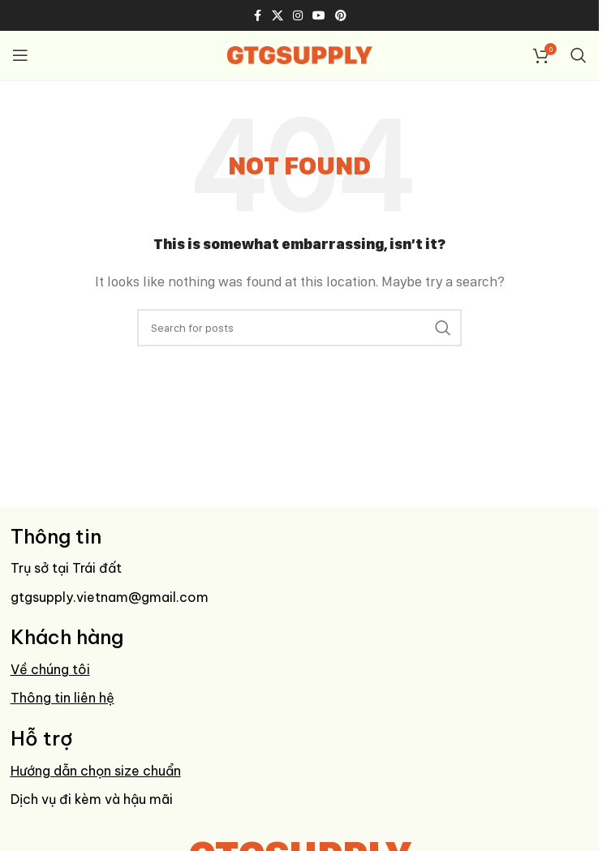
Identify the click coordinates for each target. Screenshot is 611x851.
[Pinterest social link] (340, 16)
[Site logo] (299, 54)
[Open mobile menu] (20, 55)
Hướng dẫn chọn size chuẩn (96, 771)
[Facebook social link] (257, 16)
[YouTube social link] (319, 16)
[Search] (578, 55)
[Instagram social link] (298, 16)
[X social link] (277, 16)
